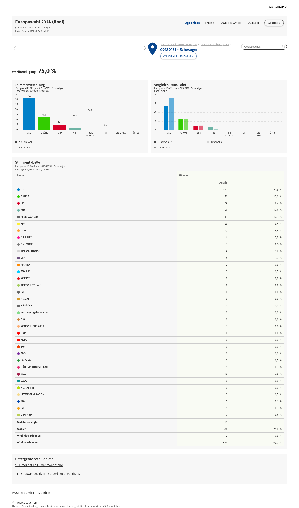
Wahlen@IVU (278, 6)
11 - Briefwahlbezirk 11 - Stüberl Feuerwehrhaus (47, 474)
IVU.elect (253, 23)
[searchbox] (264, 47)
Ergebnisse (192, 23)
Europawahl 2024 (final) (39, 22)
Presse (209, 23)
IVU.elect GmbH (230, 23)
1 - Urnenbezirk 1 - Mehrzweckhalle (39, 465)
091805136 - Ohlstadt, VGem (215, 44)
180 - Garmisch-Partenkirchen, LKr (179, 44)
